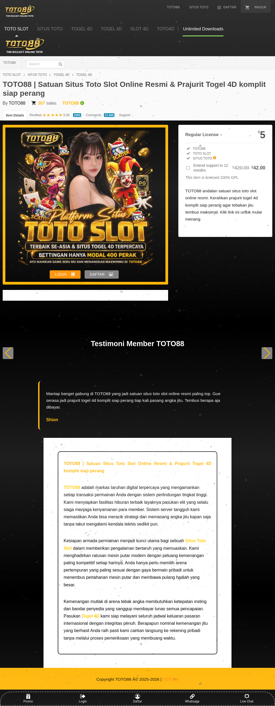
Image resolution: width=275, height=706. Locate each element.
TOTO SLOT (12, 75)
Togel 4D (90, 616)
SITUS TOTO (37, 75)
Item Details (15, 115)
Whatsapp (192, 698)
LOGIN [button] (61, 274)
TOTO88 (9, 63)
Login (83, 698)
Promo (28, 698)
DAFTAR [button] (97, 274)
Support (124, 115)
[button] (8, 353)
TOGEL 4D (62, 75)
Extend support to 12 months (229, 168)
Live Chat (247, 698)
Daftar (137, 698)
